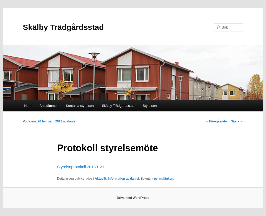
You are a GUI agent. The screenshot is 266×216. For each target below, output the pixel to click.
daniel (71, 121)
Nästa (237, 121)
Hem (27, 106)
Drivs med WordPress (133, 198)
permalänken (163, 178)
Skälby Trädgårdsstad (63, 27)
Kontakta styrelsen (80, 106)
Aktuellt (100, 178)
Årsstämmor (48, 106)
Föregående (216, 121)
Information (116, 178)
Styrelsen (150, 106)
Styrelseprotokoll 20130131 (80, 167)
